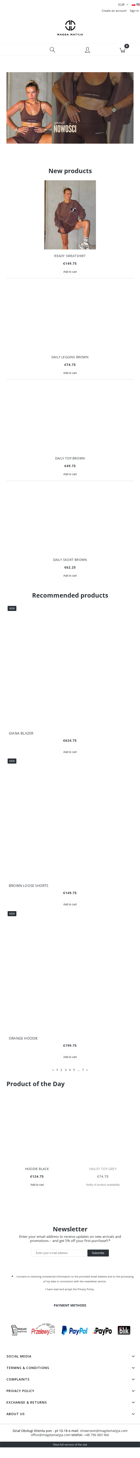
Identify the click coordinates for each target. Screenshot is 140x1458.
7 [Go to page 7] (83, 1072)
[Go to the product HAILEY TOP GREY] (103, 1135)
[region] (70, 115)
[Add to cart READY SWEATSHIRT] (70, 274)
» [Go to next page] (87, 1072)
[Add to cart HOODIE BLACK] (37, 1187)
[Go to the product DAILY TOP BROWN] (70, 424)
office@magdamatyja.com (51, 1429)
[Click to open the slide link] (70, 115)
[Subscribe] (98, 1247)
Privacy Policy (85, 1283)
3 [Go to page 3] (65, 1072)
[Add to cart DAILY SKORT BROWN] (70, 578)
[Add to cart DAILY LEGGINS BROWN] (70, 375)
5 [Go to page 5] (74, 1072)
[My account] (87, 52)
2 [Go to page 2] (61, 1072)
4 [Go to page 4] (70, 1072)
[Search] (52, 51)
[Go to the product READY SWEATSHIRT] (70, 222)
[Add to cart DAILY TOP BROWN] (70, 476)
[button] (17, 51)
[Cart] (122, 51)
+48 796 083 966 (96, 1429)
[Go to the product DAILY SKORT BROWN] (70, 526)
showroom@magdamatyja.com (104, 1425)
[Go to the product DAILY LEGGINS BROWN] (70, 323)
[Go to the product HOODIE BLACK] (37, 1135)
